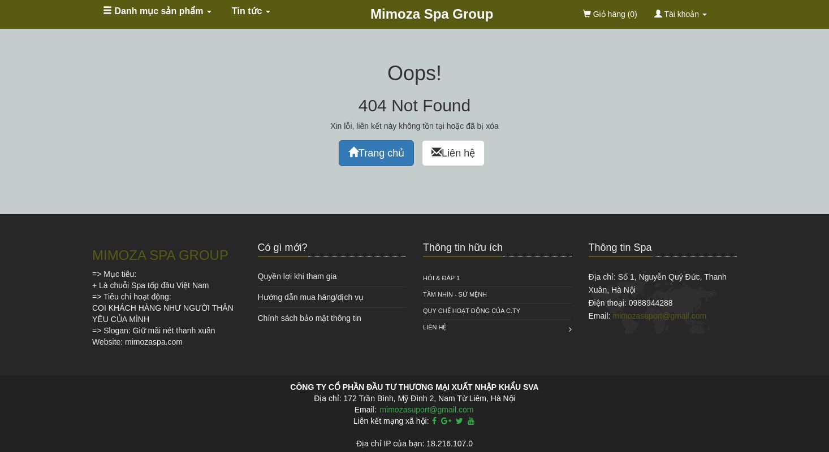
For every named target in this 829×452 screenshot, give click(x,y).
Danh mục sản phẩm (157, 11)
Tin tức (251, 11)
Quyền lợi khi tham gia (297, 276)
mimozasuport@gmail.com (659, 315)
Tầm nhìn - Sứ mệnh (455, 294)
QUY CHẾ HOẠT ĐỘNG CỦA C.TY (471, 310)
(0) (610, 14)
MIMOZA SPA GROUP (160, 255)
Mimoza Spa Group (431, 13)
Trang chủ (376, 153)
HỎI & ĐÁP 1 (441, 278)
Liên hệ (453, 153)
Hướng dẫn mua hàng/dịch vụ (311, 297)
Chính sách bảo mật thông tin (309, 318)
